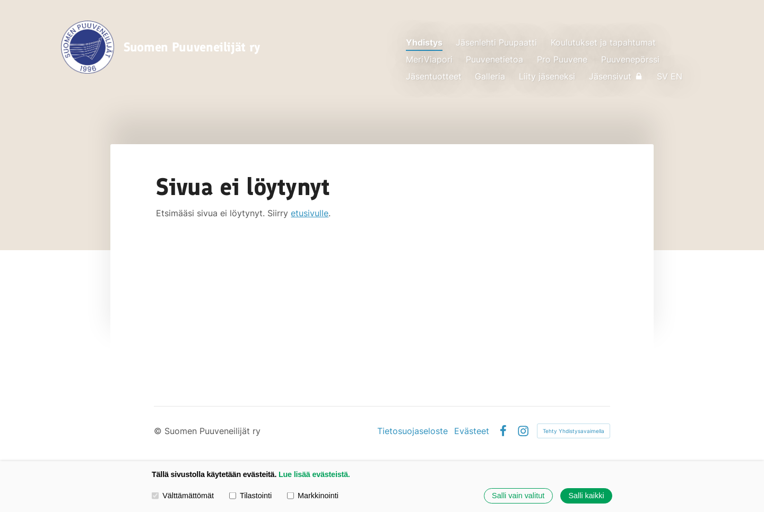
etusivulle (309, 213)
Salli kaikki (586, 495)
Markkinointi (312, 495)
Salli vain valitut (518, 495)
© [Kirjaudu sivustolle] (159, 431)
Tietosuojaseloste (412, 431)
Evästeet (471, 431)
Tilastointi (250, 495)
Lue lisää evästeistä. (314, 474)
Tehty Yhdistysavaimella (573, 431)
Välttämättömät (183, 495)
